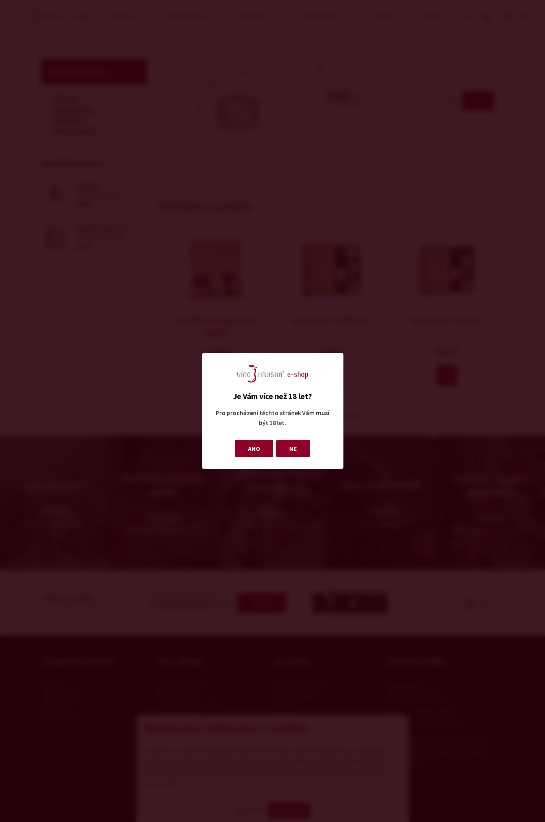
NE (293, 448)
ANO (254, 448)
